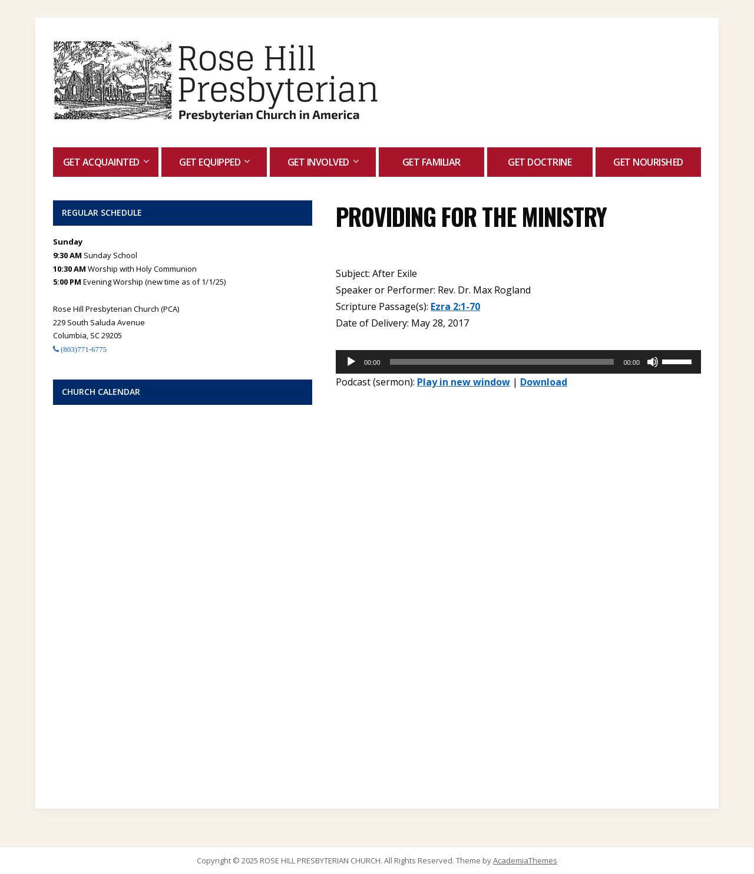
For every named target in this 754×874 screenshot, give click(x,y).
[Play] (351, 362)
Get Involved (318, 162)
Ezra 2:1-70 (455, 306)
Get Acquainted (101, 162)
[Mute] (653, 362)
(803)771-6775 (83, 349)
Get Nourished (648, 162)
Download (543, 381)
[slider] (502, 362)
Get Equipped (209, 162)
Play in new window (463, 381)
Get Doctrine (539, 162)
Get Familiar (431, 162)
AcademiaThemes (525, 860)
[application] (518, 362)
